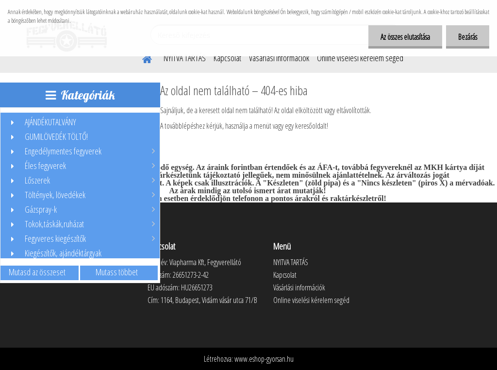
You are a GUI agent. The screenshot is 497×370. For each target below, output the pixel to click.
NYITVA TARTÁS (185, 58)
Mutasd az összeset (37, 272)
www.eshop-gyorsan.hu (264, 358)
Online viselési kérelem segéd (360, 58)
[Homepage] (141, 58)
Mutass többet (117, 272)
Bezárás (467, 37)
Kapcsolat (227, 58)
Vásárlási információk (279, 58)
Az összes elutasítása (405, 37)
